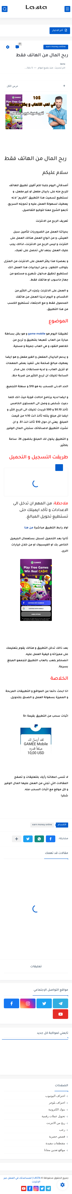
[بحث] (4, 9)
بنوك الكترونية (56, 1109)
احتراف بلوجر (57, 1102)
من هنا (28, 528)
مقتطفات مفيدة (55, 1143)
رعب (62, 1129)
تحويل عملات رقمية (53, 1116)
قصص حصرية (57, 1136)
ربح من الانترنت (55, 1123)
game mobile (36, 334)
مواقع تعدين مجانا (54, 1150)
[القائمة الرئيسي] (67, 9)
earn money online (56, 47)
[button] (50, 838)
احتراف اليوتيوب (55, 1095)
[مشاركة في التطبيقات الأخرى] (16, 838)
